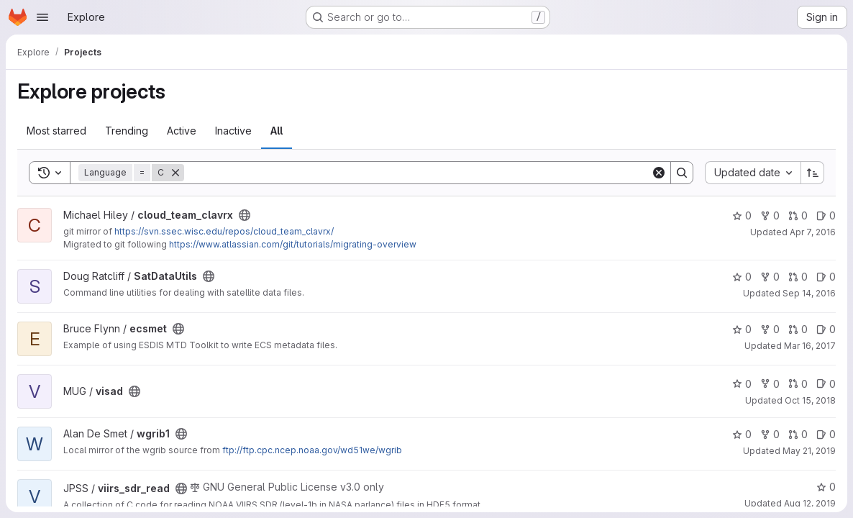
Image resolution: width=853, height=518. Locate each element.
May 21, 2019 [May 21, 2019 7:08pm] (809, 450)
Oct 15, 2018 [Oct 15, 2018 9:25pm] (810, 400)
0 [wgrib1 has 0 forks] (770, 434)
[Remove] (175, 172)
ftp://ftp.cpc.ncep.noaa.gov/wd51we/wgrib (312, 450)
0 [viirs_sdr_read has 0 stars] (826, 487)
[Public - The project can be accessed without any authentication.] (244, 215)
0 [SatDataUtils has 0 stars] (742, 277)
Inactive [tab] (233, 130)
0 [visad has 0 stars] (742, 384)
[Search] (417, 172)
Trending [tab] (126, 130)
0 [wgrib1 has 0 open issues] (826, 434)
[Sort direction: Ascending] (812, 172)
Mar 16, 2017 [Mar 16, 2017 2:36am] (810, 345)
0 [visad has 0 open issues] (826, 384)
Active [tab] (181, 130)
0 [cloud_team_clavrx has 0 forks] (770, 215)
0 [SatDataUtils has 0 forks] (770, 277)
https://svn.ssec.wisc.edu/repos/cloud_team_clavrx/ (224, 231)
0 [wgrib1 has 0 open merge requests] (798, 434)
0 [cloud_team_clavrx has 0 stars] (742, 215)
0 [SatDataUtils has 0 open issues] (826, 277)
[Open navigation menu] (42, 17)
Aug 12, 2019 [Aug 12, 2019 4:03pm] (810, 503)
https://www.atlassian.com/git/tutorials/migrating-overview (292, 244)
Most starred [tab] (56, 130)
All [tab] (276, 130)
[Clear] (658, 172)
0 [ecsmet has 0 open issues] (826, 329)
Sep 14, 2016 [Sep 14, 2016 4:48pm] (809, 293)
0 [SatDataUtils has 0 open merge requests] (798, 277)
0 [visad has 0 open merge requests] (798, 384)
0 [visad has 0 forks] (770, 384)
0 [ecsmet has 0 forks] (770, 329)
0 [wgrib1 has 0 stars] (742, 434)
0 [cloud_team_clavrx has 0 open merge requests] (798, 215)
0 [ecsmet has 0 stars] (742, 329)
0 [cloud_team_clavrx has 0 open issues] (826, 215)
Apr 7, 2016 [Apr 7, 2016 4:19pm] (813, 232)
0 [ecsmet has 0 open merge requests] (798, 329)
